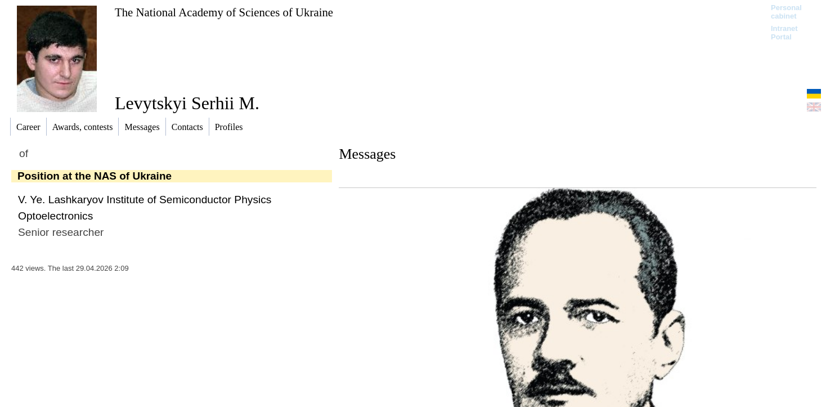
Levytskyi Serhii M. (187, 103)
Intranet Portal (784, 32)
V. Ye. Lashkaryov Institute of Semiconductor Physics (144, 199)
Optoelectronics (55, 216)
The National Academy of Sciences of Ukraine (224, 12)
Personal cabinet (786, 11)
